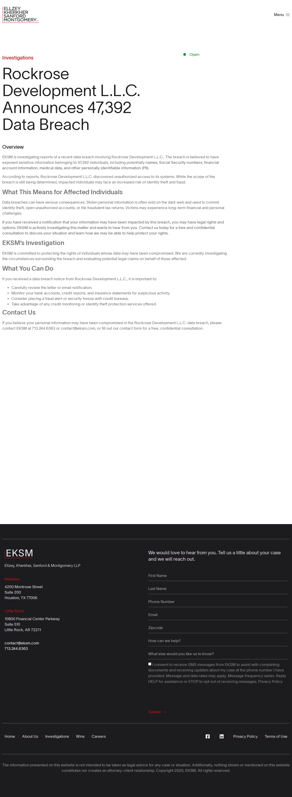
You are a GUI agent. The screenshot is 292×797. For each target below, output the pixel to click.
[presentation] (183, 695)
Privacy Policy (270, 681)
